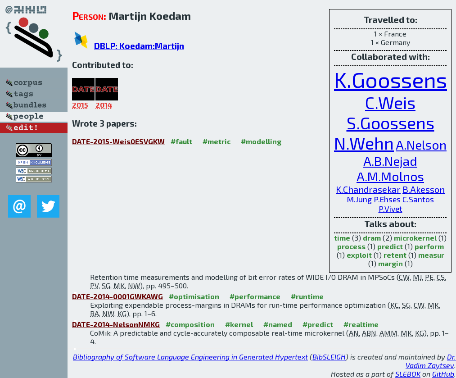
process (351, 246)
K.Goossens (390, 79)
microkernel (415, 237)
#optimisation (194, 296)
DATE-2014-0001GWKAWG (117, 296)
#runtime (307, 296)
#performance (255, 296)
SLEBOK (407, 373)
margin (390, 263)
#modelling (261, 141)
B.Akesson (423, 189)
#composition (190, 324)
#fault (181, 141)
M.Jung (359, 199)
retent (395, 254)
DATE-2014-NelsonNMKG (116, 324)
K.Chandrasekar (368, 189)
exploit (359, 254)
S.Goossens (390, 123)
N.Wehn (364, 143)
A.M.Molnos (390, 176)
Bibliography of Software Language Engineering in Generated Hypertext (190, 356)
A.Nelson (421, 144)
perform (429, 246)
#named (277, 324)
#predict (317, 324)
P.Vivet (390, 209)
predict (390, 246)
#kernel (239, 324)
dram (372, 237)
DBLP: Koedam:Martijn (139, 46)
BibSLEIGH (329, 356)
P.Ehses (387, 199)
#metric (216, 141)
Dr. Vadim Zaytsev (431, 360)
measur (431, 254)
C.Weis (390, 102)
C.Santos (418, 199)
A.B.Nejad (390, 161)
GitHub (443, 373)
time (342, 237)
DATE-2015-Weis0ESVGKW (118, 141)
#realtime (361, 324)
